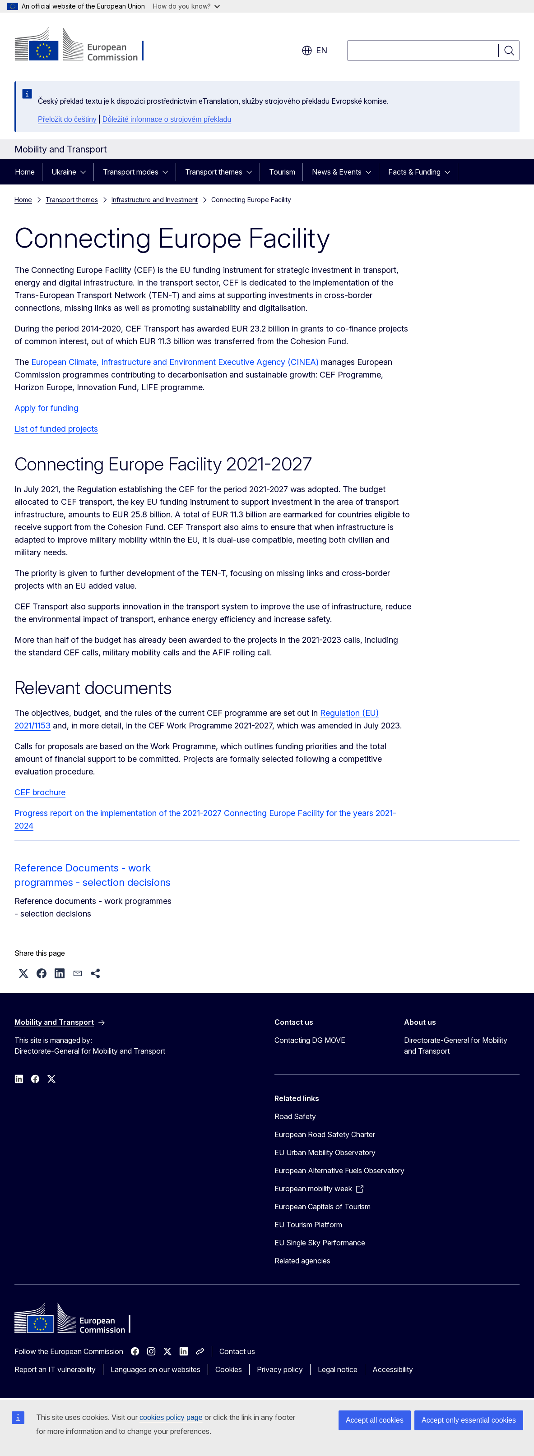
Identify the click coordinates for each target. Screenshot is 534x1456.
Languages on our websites (155, 1369)
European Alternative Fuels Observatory (339, 1170)
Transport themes (213, 171)
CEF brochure (39, 792)
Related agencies (302, 1260)
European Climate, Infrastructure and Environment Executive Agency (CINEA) (175, 362)
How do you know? (186, 6)
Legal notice (338, 1369)
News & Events (337, 171)
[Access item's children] (85, 171)
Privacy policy (280, 1369)
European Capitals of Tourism (322, 1206)
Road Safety (295, 1116)
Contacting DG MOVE (309, 1040)
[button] (23, 973)
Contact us (237, 1351)
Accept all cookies (375, 1420)
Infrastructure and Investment (154, 199)
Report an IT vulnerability (55, 1369)
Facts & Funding (414, 171)
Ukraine (63, 171)
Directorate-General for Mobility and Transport (455, 1045)
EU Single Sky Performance (319, 1242)
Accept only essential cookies (469, 1420)
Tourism (282, 171)
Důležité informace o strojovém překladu (166, 119)
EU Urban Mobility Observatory (325, 1152)
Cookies (228, 1369)
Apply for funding (46, 408)
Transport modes (130, 171)
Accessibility (392, 1369)
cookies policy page (171, 1417)
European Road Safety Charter (324, 1134)
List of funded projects (56, 428)
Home (25, 171)
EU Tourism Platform (308, 1224)
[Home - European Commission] (87, 45)
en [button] (314, 50)
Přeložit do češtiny (67, 119)
